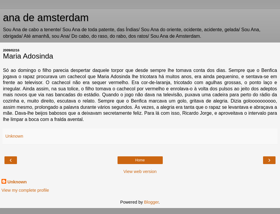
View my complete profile (25, 190)
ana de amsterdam (46, 17)
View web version (140, 171)
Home (140, 160)
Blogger (151, 202)
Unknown (17, 182)
